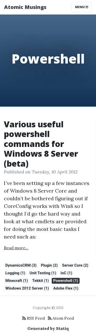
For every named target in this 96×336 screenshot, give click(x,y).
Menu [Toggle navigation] (81, 7)
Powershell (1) (65, 280)
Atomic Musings (25, 7)
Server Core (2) (75, 265)
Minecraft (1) (16, 280)
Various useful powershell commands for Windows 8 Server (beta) (41, 144)
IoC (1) (66, 273)
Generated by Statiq (48, 328)
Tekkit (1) (40, 280)
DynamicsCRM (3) (21, 265)
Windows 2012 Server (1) (27, 288)
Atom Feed (61, 318)
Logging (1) (15, 273)
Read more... (16, 247)
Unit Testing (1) (43, 273)
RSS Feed (33, 318)
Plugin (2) (49, 265)
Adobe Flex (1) (65, 288)
